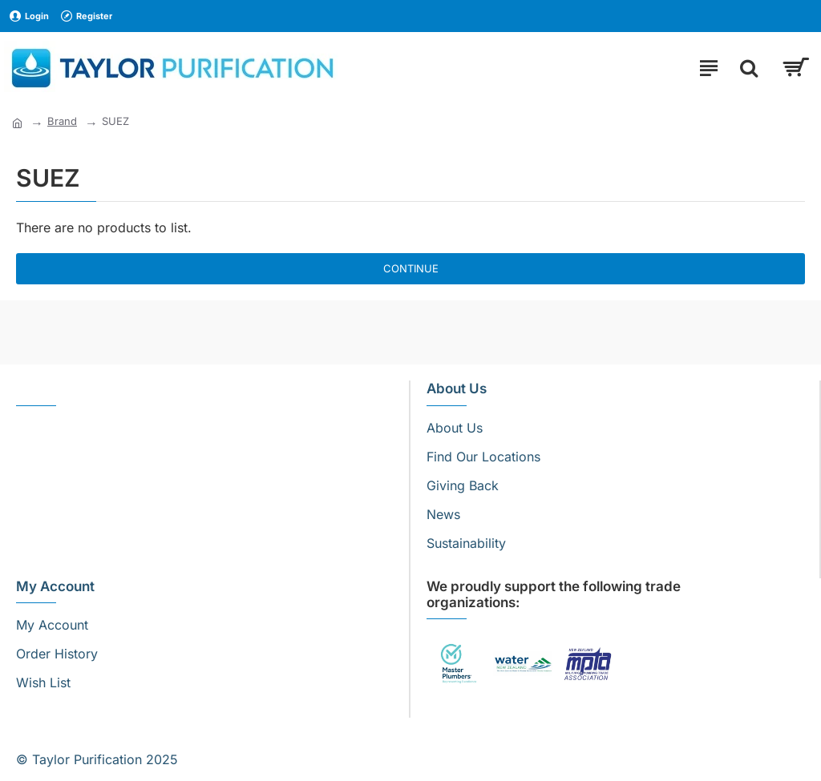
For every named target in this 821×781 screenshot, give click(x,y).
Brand (62, 121)
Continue (411, 268)
